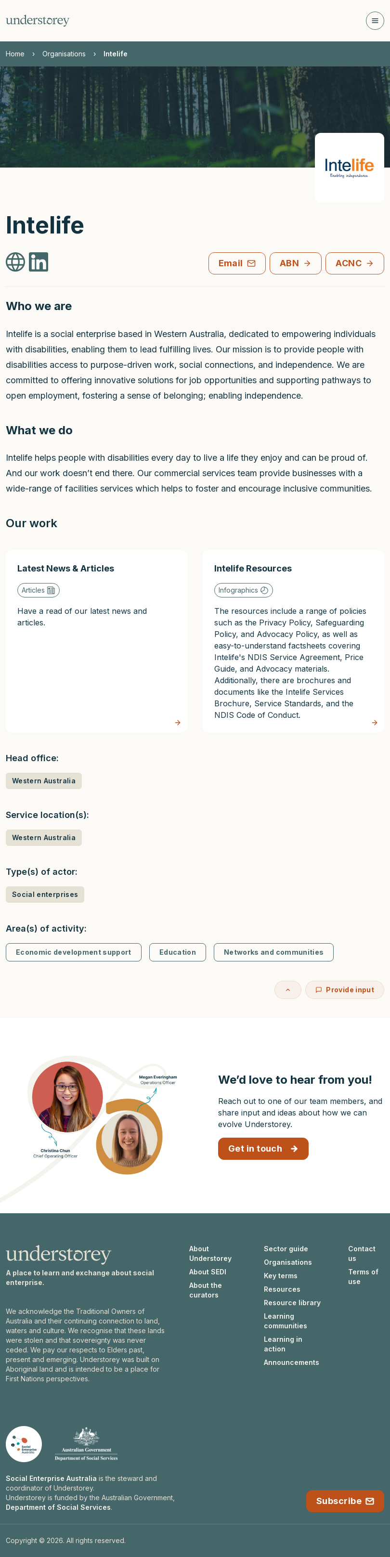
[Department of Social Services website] (86, 1444)
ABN (296, 263)
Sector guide (286, 1249)
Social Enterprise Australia (51, 1478)
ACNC (355, 263)
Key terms (281, 1276)
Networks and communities (274, 952)
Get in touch (263, 1148)
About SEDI (207, 1272)
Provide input (344, 990)
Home (15, 54)
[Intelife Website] (15, 262)
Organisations (64, 54)
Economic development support (73, 952)
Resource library (292, 1302)
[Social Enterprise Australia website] (24, 1444)
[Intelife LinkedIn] (38, 262)
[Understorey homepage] (38, 20)
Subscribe (345, 1501)
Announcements (291, 1362)
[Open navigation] (375, 21)
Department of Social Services (58, 1507)
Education (177, 952)
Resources (282, 1289)
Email (237, 263)
